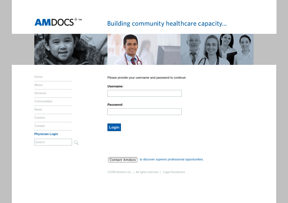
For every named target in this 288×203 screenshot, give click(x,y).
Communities (43, 101)
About (38, 85)
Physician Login (46, 134)
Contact (39, 125)
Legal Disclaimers (174, 172)
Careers (39, 117)
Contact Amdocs (123, 160)
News (38, 109)
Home (38, 76)
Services (40, 93)
